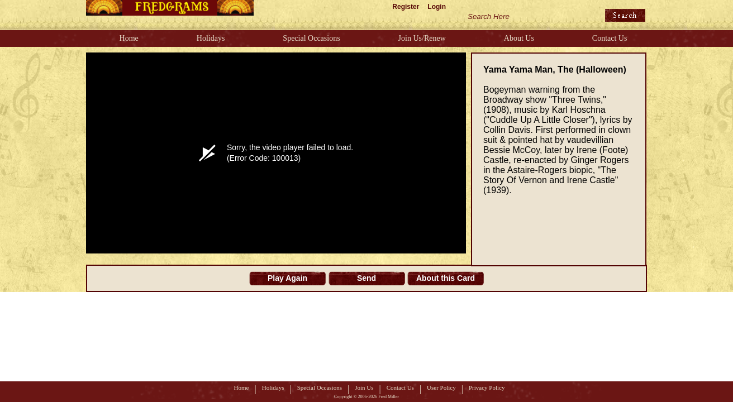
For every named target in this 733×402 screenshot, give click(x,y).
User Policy (441, 387)
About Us (519, 38)
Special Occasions (311, 38)
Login (436, 7)
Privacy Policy (486, 387)
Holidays (211, 38)
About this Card (445, 278)
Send (366, 278)
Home (129, 38)
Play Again (287, 278)
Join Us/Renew (422, 38)
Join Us (364, 387)
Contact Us (609, 38)
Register (405, 7)
